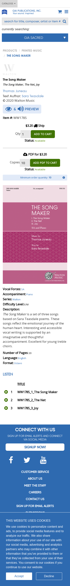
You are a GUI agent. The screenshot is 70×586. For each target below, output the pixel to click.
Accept (19, 576)
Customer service (35, 472)
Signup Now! (35, 447)
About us (35, 478)
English (22, 358)
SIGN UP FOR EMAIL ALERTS (35, 506)
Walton (17, 299)
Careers (35, 492)
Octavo (18, 363)
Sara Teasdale (33, 96)
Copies (15, 162)
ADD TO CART (43, 134)
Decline (49, 576)
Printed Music (32, 50)
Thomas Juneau (15, 91)
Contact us (35, 499)
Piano (29, 294)
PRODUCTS (10, 50)
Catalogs (8, 3)
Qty (18, 133)
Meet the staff (35, 485)
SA (22, 289)
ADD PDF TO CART (45, 163)
